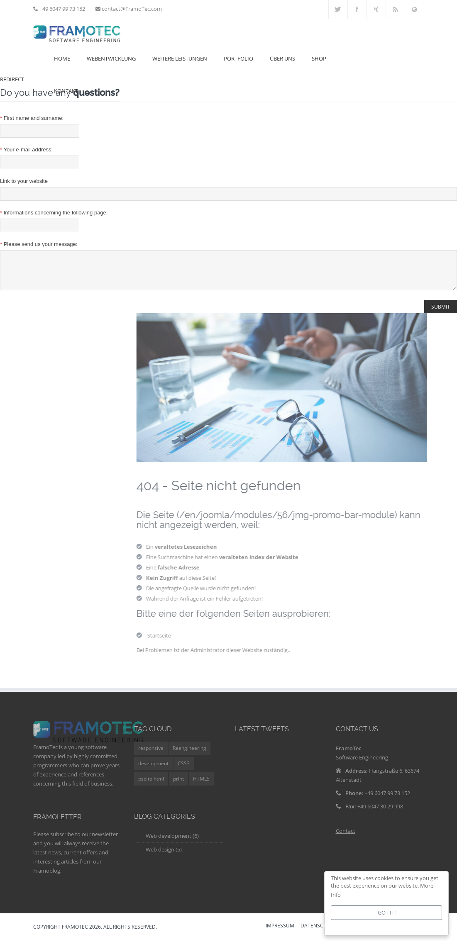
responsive (151, 754)
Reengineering (189, 754)
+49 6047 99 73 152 (61, 8)
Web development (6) (172, 842)
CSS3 (184, 769)
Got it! (387, 912)
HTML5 (201, 784)
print (178, 784)
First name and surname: (32, 118)
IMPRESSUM (280, 932)
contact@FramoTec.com (131, 8)
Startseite (164, 641)
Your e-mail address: (26, 149)
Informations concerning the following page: (54, 212)
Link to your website (24, 181)
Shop (319, 58)
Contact (345, 837)
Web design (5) (164, 855)
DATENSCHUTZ (319, 932)
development (153, 769)
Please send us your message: (38, 244)
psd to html (151, 784)
